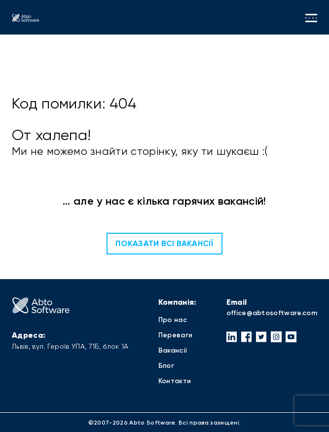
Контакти (174, 381)
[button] (231, 336)
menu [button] (311, 18)
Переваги (175, 335)
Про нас (172, 320)
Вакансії (172, 350)
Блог (166, 365)
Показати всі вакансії (164, 243)
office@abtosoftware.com (271, 313)
